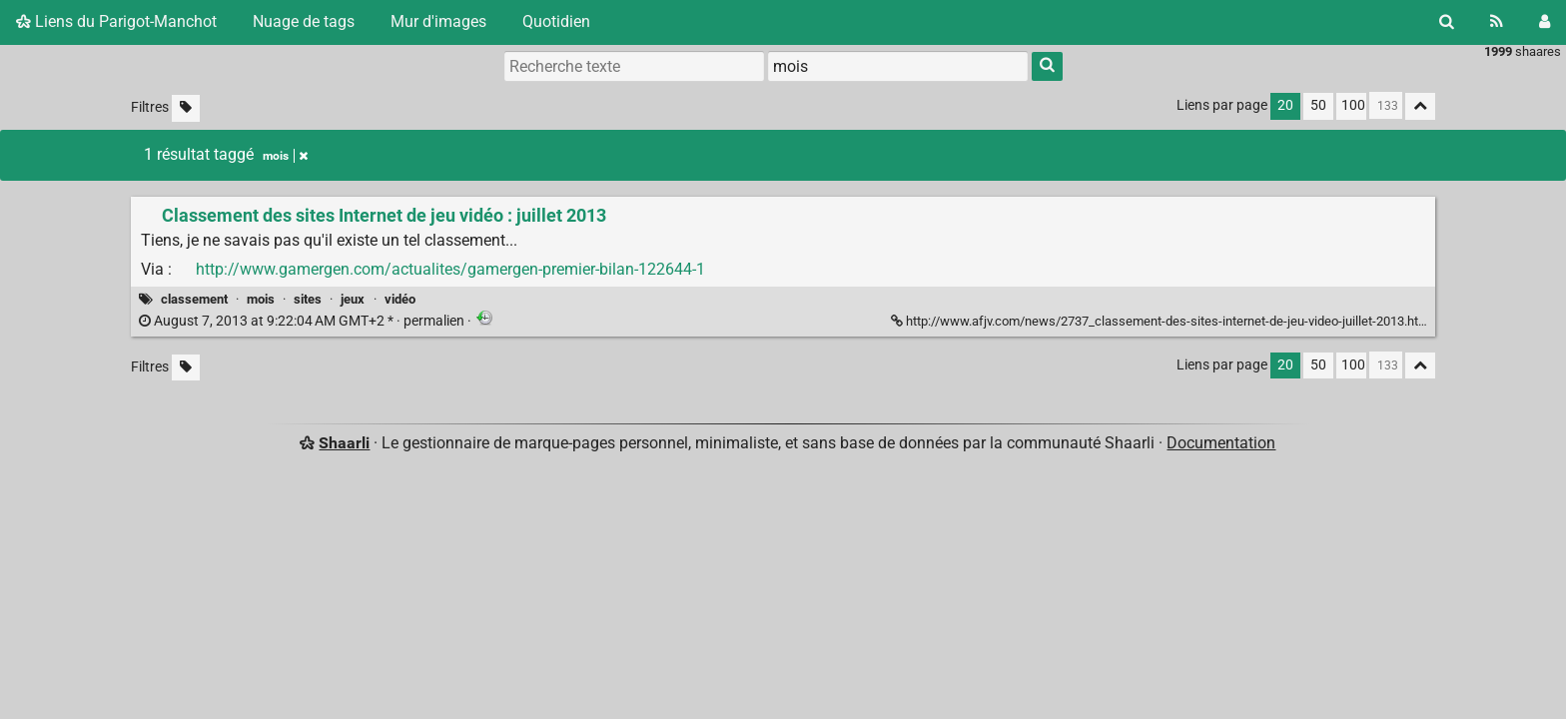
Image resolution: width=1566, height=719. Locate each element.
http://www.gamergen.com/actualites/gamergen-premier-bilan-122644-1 (450, 269)
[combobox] (898, 66)
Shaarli (344, 442)
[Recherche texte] (634, 66)
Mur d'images (438, 21)
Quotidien (556, 21)
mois (261, 299)
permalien (303, 321)
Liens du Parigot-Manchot (116, 21)
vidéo (400, 299)
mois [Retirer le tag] (285, 156)
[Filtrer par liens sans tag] (186, 108)
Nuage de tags (304, 21)
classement (194, 299)
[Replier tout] (1420, 106)
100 (1353, 105)
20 (1285, 105)
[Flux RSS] (1496, 22)
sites (308, 299)
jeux (353, 299)
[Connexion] (1544, 22)
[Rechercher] (1446, 22)
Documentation (1221, 442)
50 (1318, 105)
